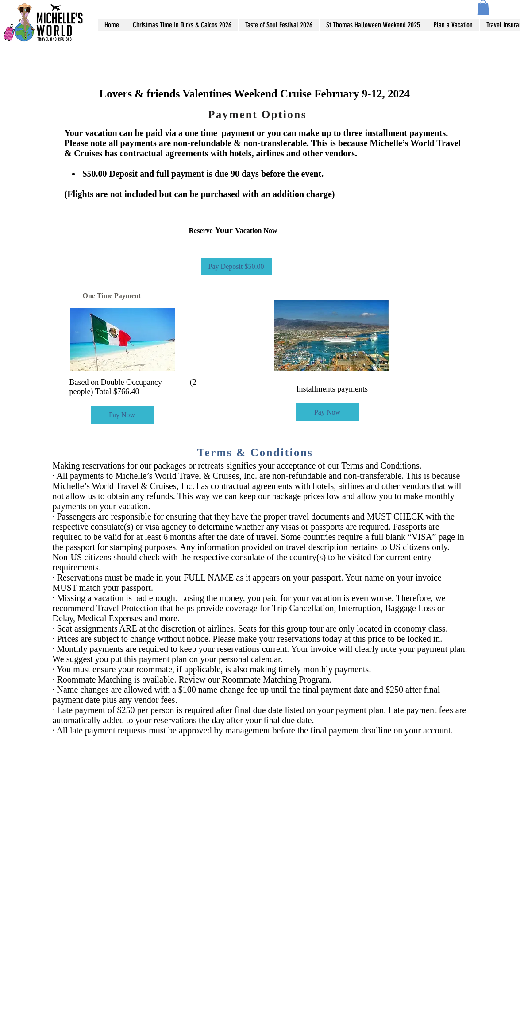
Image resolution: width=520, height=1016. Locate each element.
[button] (483, 7)
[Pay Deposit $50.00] (236, 266)
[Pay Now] (122, 415)
